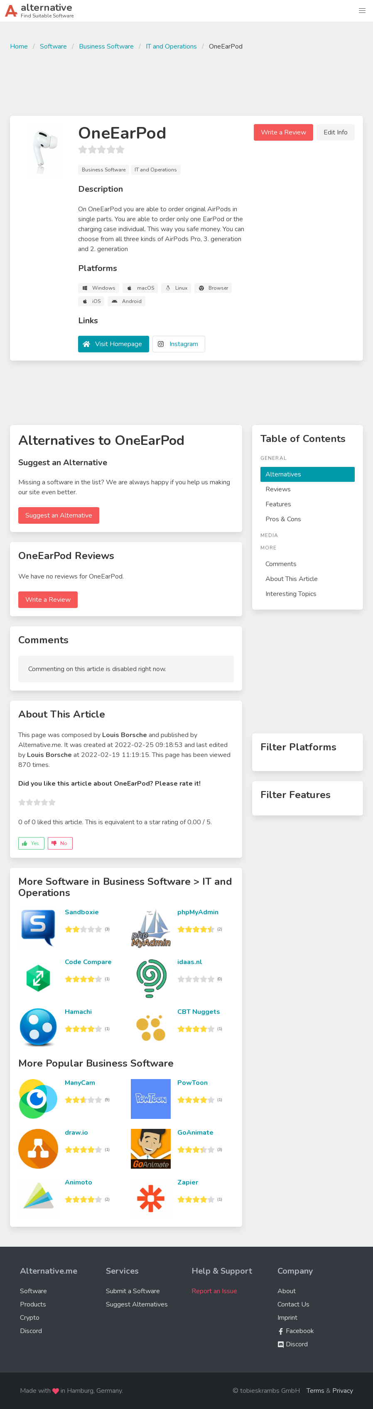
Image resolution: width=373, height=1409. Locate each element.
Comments (281, 564)
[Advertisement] (186, 82)
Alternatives (283, 474)
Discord (31, 1331)
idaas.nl (189, 962)
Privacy (342, 1390)
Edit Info (336, 132)
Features (278, 504)
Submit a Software (133, 1291)
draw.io (76, 1132)
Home (19, 46)
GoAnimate (195, 1132)
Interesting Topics (291, 593)
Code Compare (88, 962)
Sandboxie (82, 912)
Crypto (29, 1317)
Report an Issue (214, 1291)
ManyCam (80, 1082)
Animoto (78, 1182)
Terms (315, 1390)
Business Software (106, 46)
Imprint (287, 1317)
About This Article (291, 579)
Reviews (278, 489)
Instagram (183, 344)
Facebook (295, 1331)
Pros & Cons (283, 519)
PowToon (192, 1082)
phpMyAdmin (197, 912)
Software (53, 46)
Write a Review (283, 132)
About (286, 1291)
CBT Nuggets (198, 1011)
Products (33, 1304)
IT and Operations (171, 46)
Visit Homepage (118, 344)
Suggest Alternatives (137, 1304)
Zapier (187, 1182)
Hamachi (78, 1011)
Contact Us (293, 1304)
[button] (362, 11)
